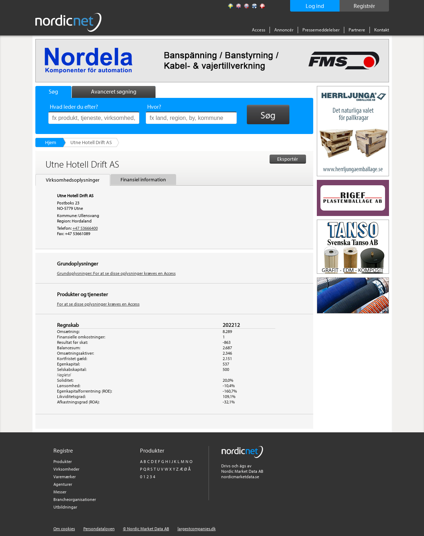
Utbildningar (65, 507)
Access (258, 30)
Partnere (357, 30)
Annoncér (283, 30)
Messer (59, 491)
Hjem (50, 142)
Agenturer (62, 484)
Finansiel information (143, 179)
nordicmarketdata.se (240, 476)
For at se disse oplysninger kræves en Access (98, 304)
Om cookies (64, 528)
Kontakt (381, 30)
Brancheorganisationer (74, 499)
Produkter (62, 461)
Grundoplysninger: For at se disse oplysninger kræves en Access (116, 273)
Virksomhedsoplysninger (73, 180)
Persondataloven (99, 528)
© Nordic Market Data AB (146, 528)
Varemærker (64, 476)
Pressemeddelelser (321, 30)
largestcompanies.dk (197, 528)
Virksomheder (66, 469)
